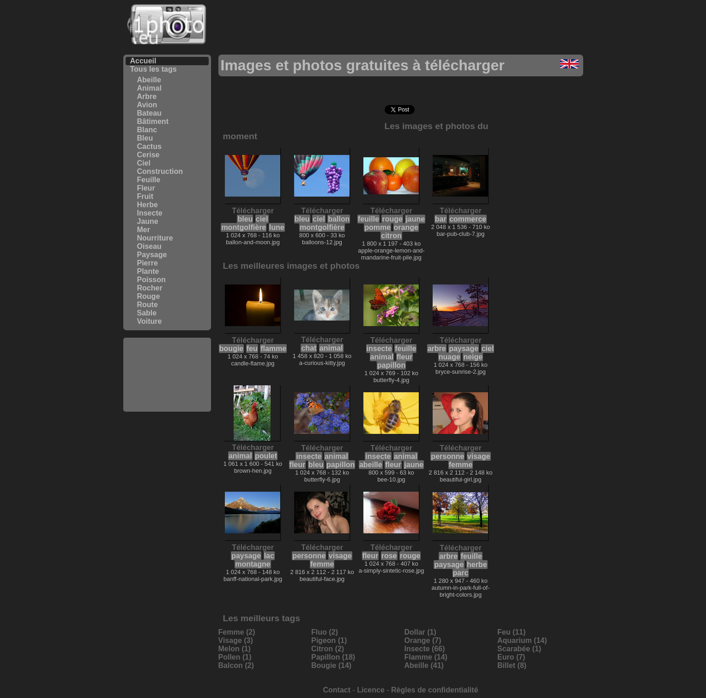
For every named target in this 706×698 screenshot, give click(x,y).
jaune (415, 219)
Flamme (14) (425, 657)
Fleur (146, 188)
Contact (336, 690)
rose (389, 556)
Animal (149, 88)
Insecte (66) (424, 649)
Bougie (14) (331, 665)
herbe (477, 564)
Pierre (147, 263)
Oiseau (149, 246)
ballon (339, 219)
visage (478, 456)
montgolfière (243, 227)
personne (447, 456)
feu (252, 348)
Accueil (143, 61)
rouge (392, 219)
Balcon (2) (236, 665)
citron (391, 236)
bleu (245, 219)
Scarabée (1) (519, 649)
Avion (147, 105)
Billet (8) (511, 665)
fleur (405, 357)
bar (441, 219)
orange (406, 227)
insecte (379, 348)
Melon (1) (234, 649)
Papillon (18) (333, 657)
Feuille (149, 180)
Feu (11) (511, 632)
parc (461, 573)
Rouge (148, 296)
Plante (148, 271)
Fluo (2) (324, 632)
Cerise (148, 155)
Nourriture (155, 238)
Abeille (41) (424, 665)
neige (473, 357)
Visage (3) (235, 640)
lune (276, 227)
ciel (262, 219)
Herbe (147, 205)
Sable (147, 313)
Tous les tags (153, 69)
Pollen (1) (235, 657)
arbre (437, 348)
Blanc (147, 130)
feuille (368, 219)
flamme (273, 348)
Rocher (150, 288)
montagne (252, 564)
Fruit (145, 196)
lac (269, 556)
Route (147, 305)
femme (461, 465)
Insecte (150, 213)
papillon (391, 365)
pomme (377, 227)
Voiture (149, 321)
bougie (231, 348)
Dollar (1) (420, 632)
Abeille (149, 80)
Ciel (144, 163)
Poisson (151, 280)
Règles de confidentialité (434, 690)
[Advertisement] (167, 374)
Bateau (149, 113)
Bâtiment (153, 121)
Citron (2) (327, 649)
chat (308, 348)
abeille (370, 465)
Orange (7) (422, 640)
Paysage (152, 255)
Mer (143, 230)
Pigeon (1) (329, 640)
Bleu (145, 138)
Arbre (147, 96)
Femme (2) (236, 632)
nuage (449, 357)
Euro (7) (511, 657)
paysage (463, 348)
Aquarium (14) (522, 640)
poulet (266, 456)
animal (331, 348)
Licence (371, 690)
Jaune (147, 221)
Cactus (149, 146)
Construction (160, 171)
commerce (467, 219)
